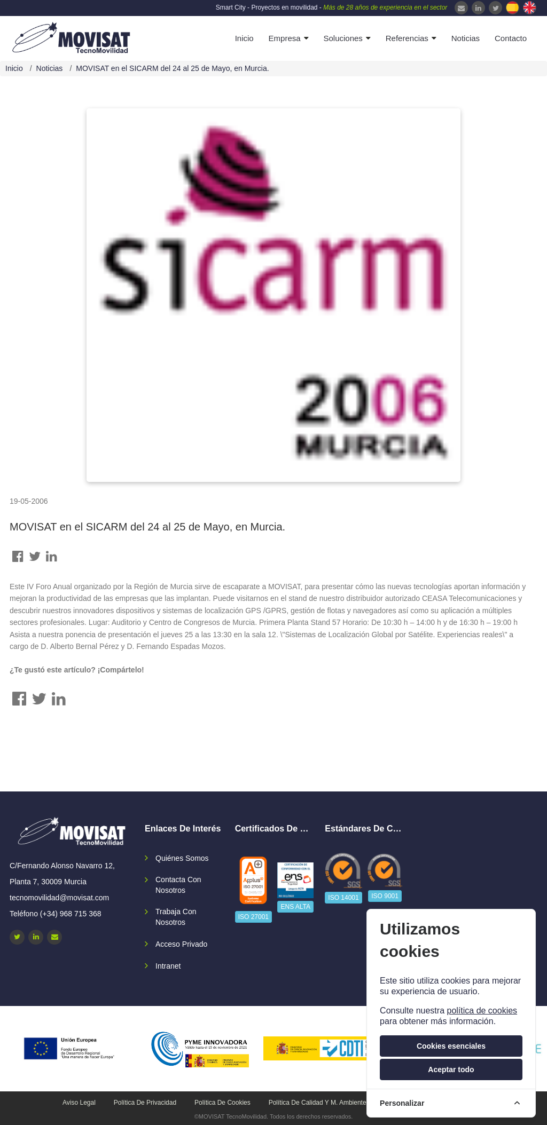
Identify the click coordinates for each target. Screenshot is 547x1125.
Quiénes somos (182, 858)
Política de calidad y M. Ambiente (317, 1102)
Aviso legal (79, 1102)
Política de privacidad (145, 1102)
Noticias (465, 38)
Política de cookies (222, 1102)
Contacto (511, 38)
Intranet (168, 966)
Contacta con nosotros (178, 884)
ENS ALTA (295, 906)
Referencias (407, 38)
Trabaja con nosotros (176, 916)
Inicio (244, 38)
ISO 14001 (343, 897)
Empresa (285, 38)
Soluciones (342, 38)
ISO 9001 (384, 896)
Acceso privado (181, 944)
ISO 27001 (253, 917)
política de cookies (482, 1010)
